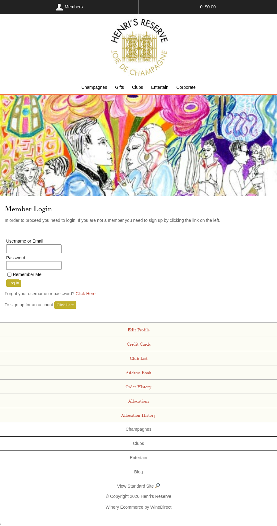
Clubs (137, 87)
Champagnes (94, 87)
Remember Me (27, 274)
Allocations (138, 401)
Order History (138, 386)
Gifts (119, 87)
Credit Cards (139, 344)
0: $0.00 (208, 6)
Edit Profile (139, 329)
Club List (138, 358)
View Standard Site (138, 486)
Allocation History (138, 415)
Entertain (159, 87)
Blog (138, 471)
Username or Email (24, 241)
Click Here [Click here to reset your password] (86, 293)
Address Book (138, 372)
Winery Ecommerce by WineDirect (138, 507)
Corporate (186, 87)
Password (15, 257)
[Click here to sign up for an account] (65, 305)
